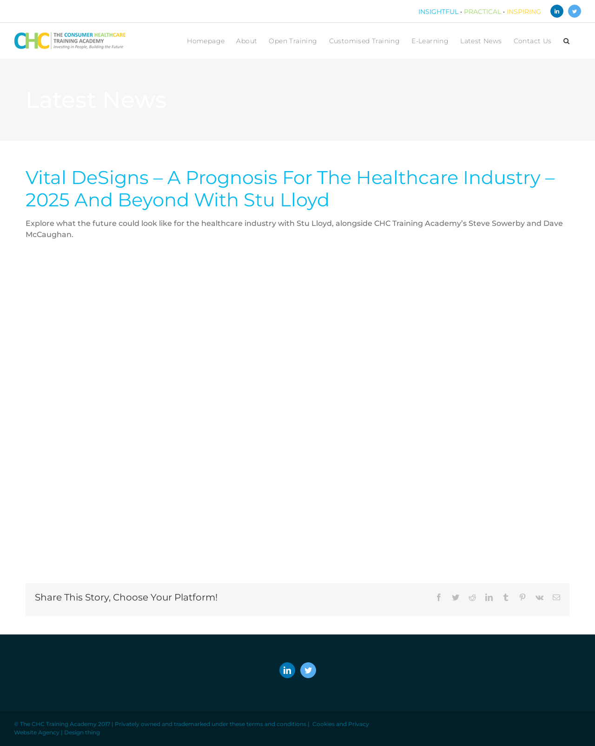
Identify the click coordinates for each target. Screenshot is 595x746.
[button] (566, 41)
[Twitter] (308, 670)
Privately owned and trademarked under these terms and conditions (210, 723)
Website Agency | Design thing (57, 732)
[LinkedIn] (287, 670)
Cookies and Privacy (340, 723)
